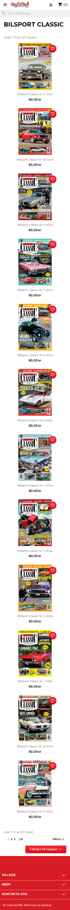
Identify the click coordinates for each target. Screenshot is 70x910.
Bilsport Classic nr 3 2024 (35, 551)
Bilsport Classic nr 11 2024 (35, 94)
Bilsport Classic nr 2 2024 (35, 616)
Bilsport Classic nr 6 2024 (35, 355)
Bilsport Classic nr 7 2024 (35, 290)
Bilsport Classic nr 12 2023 (35, 746)
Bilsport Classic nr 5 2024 (35, 420)
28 (21, 839)
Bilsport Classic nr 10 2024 (35, 159)
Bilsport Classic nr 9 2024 (35, 225)
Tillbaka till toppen (46, 849)
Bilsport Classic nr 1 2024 (35, 681)
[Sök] (35, 13)
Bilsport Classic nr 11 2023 (35, 811)
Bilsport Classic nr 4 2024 (35, 485)
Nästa (59, 839)
